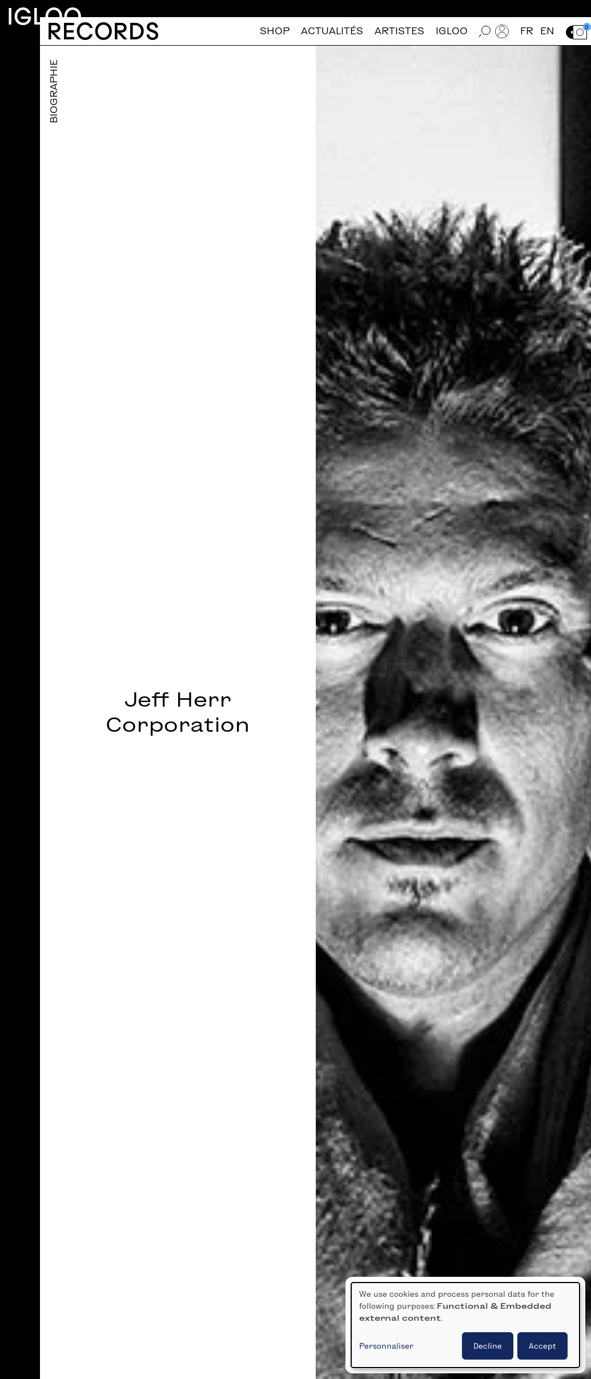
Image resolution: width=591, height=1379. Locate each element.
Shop (275, 31)
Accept (542, 1345)
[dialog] (465, 1325)
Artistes (399, 31)
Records (103, 31)
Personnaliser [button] (386, 1345)
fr (526, 31)
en (547, 31)
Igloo (44, 16)
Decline (487, 1345)
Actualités (332, 31)
